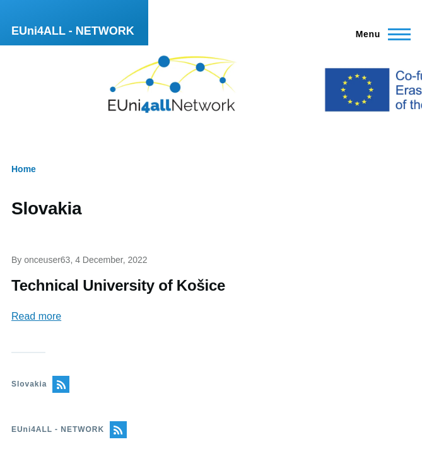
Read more (36, 316)
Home (23, 169)
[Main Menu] (379, 34)
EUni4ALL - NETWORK (72, 31)
